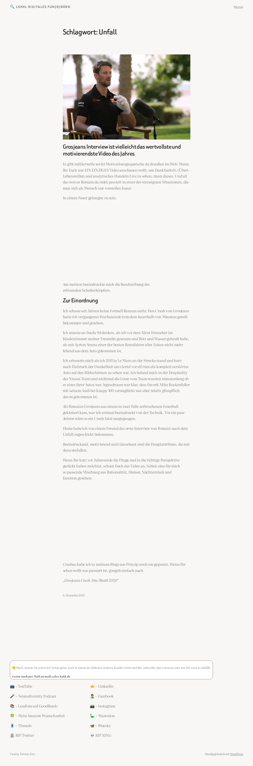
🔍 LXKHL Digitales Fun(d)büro (40, 7)
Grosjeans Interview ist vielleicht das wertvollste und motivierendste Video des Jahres (122, 150)
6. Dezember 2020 (74, 595)
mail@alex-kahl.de (57, 676)
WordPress (236, 754)
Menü (238, 7)
